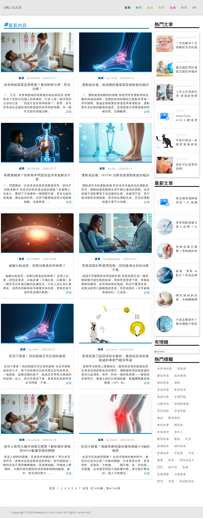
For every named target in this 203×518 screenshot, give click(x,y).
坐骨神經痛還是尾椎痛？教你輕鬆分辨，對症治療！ (37, 86)
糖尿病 (178, 425)
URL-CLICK (13, 7)
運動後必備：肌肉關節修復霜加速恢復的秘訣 (115, 84)
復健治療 (163, 396)
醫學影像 (163, 439)
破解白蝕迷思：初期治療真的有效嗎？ (37, 265)
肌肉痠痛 (180, 375)
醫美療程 (174, 418)
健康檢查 (163, 446)
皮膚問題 (180, 396)
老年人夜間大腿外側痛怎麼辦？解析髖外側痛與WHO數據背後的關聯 (37, 448)
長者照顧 (180, 411)
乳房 (188, 439)
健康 (160, 460)
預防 (160, 467)
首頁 (52, 488)
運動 (177, 382)
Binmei (160, 351)
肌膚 (185, 467)
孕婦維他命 (186, 481)
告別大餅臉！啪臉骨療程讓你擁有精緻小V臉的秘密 (115, 448)
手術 (191, 453)
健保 (160, 418)
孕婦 (171, 481)
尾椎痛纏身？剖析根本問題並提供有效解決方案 (37, 177)
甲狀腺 (178, 453)
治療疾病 (163, 404)
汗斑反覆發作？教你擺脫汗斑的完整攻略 (186, 324)
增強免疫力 (186, 460)
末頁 (85, 488)
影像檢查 (163, 453)
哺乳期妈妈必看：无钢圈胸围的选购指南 (186, 299)
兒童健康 (180, 474)
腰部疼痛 (163, 375)
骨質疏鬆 (163, 411)
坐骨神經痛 (164, 368)
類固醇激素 (181, 404)
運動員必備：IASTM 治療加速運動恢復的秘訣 (116, 175)
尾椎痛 (181, 368)
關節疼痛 (163, 382)
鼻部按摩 (163, 425)
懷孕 (160, 481)
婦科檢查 (180, 446)
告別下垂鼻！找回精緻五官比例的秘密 (37, 356)
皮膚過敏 (163, 474)
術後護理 (163, 432)
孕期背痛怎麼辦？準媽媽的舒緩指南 (186, 251)
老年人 (178, 432)
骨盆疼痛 (163, 389)
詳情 (69, 111)
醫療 (177, 439)
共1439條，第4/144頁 (105, 488)
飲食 (171, 460)
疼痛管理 (180, 389)
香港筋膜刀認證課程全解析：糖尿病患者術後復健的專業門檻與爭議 (115, 358)
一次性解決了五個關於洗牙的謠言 (186, 47)
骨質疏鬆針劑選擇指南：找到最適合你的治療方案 (115, 267)
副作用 (172, 467)
